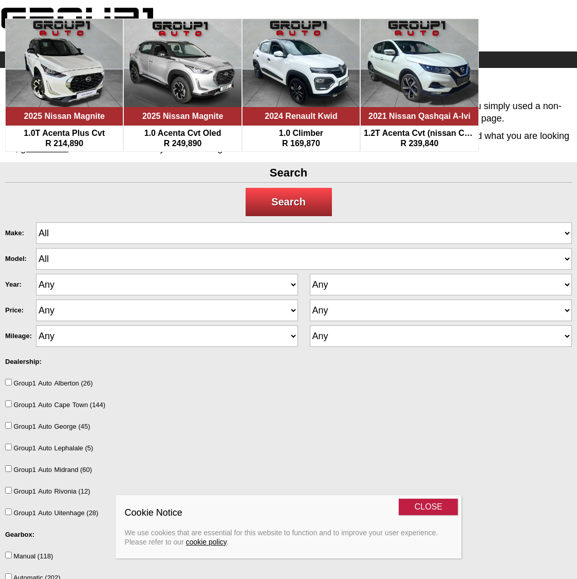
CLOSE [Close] (428, 506)
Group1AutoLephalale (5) (49, 448)
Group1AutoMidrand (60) (48, 469)
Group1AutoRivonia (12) (47, 491)
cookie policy (206, 542)
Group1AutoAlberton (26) (49, 383)
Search (288, 201)
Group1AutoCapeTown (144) (55, 404)
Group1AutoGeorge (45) (47, 426)
